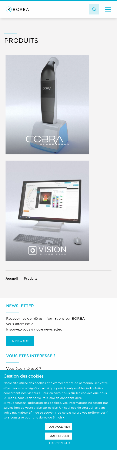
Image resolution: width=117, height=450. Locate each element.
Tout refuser (58, 435)
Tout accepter (58, 426)
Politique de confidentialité (62, 398)
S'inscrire (20, 340)
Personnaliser (58, 442)
